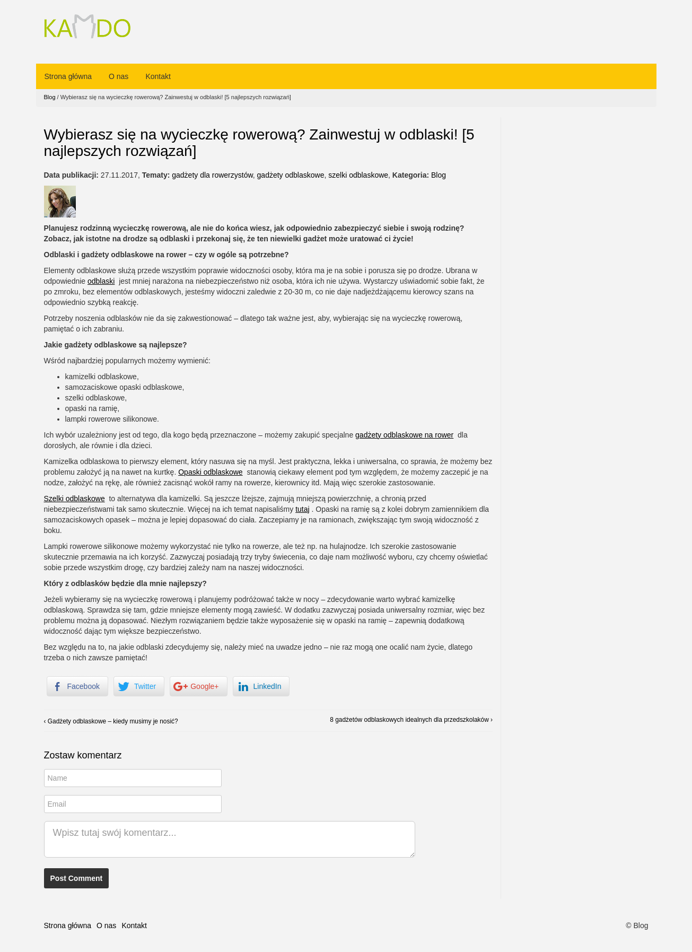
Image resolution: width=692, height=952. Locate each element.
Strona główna (68, 76)
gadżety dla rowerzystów (212, 175)
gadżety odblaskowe (291, 175)
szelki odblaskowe (358, 175)
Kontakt (157, 76)
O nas (118, 76)
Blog (50, 97)
